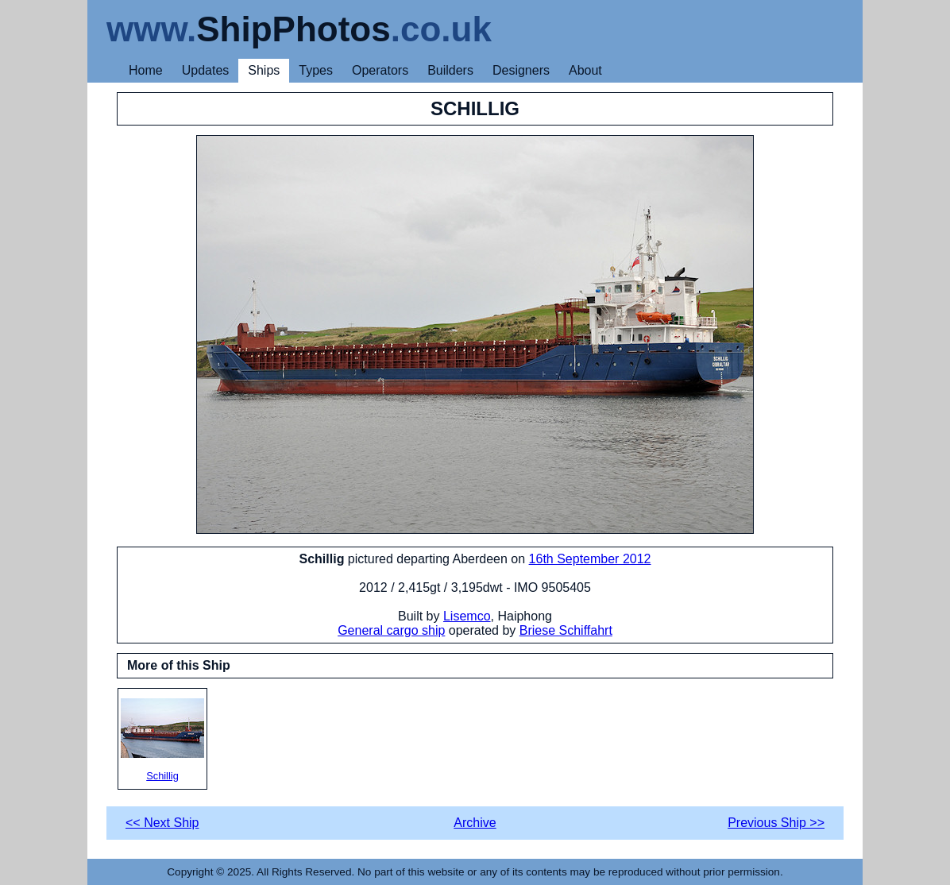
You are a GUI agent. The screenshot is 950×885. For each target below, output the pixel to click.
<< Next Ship (162, 822)
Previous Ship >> (776, 822)
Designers (521, 70)
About (585, 70)
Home (146, 70)
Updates (206, 70)
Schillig (162, 740)
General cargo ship (391, 630)
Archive (475, 822)
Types (316, 70)
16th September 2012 (590, 559)
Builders (450, 70)
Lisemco (467, 616)
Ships (264, 70)
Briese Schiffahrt (565, 630)
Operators (380, 70)
